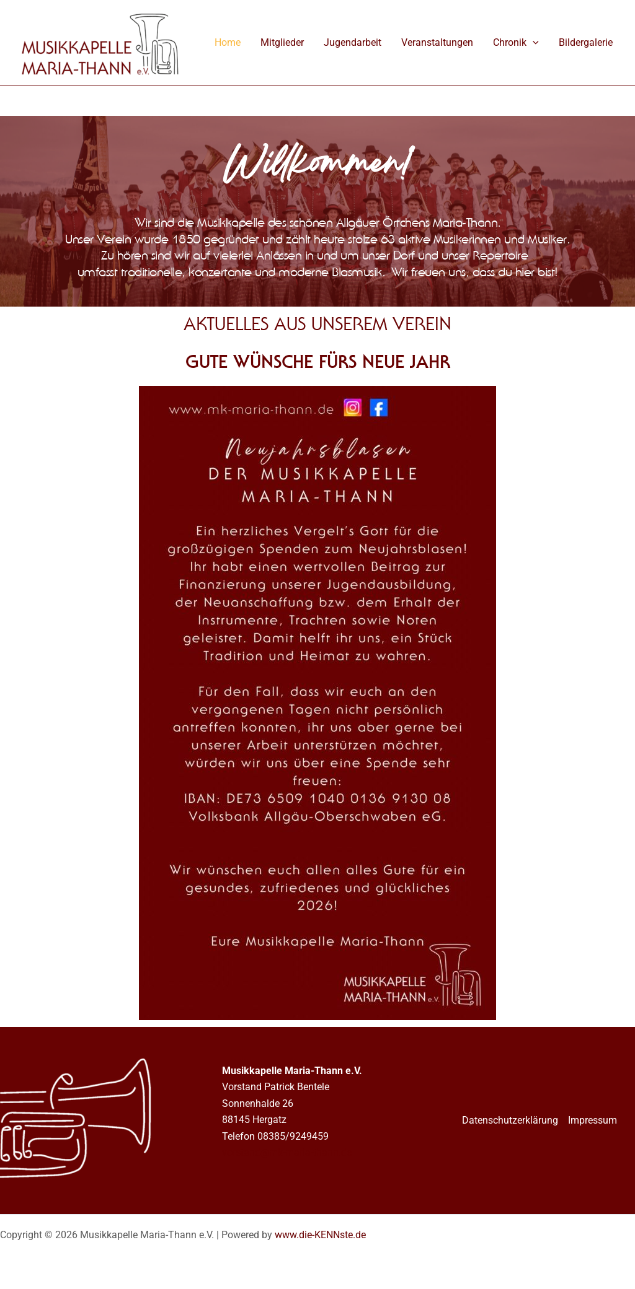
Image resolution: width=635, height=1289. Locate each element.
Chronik (516, 42)
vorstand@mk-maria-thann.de (287, 1152)
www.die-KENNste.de (320, 1235)
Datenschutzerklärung (510, 1120)
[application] (532, 42)
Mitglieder (282, 42)
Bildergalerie (586, 42)
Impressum (592, 1120)
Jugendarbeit (352, 42)
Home (228, 42)
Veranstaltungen (437, 42)
